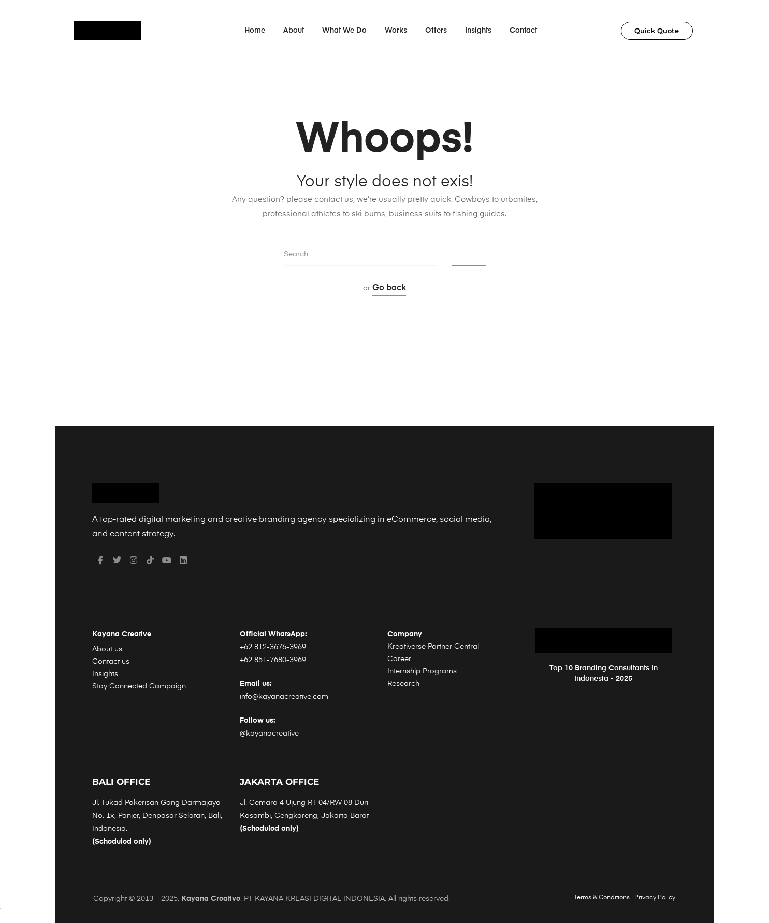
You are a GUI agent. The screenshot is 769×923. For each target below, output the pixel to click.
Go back (389, 288)
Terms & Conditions (602, 898)
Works (396, 30)
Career (399, 659)
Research (403, 683)
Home (254, 30)
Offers (436, 30)
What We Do (344, 30)
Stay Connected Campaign (139, 686)
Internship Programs (422, 671)
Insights (478, 30)
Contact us (110, 661)
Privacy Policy (654, 898)
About (293, 30)
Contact (523, 30)
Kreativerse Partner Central (433, 646)
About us (107, 649)
